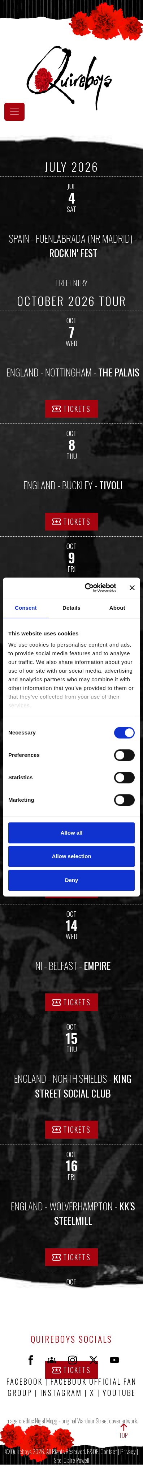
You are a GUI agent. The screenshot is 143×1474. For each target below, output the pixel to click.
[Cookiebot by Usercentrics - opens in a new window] (87, 587)
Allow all (72, 833)
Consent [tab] (26, 608)
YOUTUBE (119, 1392)
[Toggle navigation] (14, 112)
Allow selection (71, 856)
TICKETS (71, 408)
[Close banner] (132, 587)
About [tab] (117, 608)
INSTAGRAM (62, 1392)
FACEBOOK (24, 1381)
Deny (71, 880)
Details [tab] (71, 608)
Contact (108, 1451)
